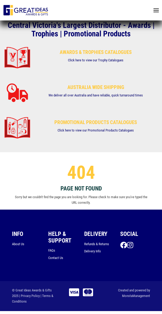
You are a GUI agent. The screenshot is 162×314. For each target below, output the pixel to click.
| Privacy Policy (29, 297)
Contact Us (55, 258)
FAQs (51, 251)
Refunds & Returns (96, 245)
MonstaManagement (136, 297)
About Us (18, 245)
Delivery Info (92, 252)
